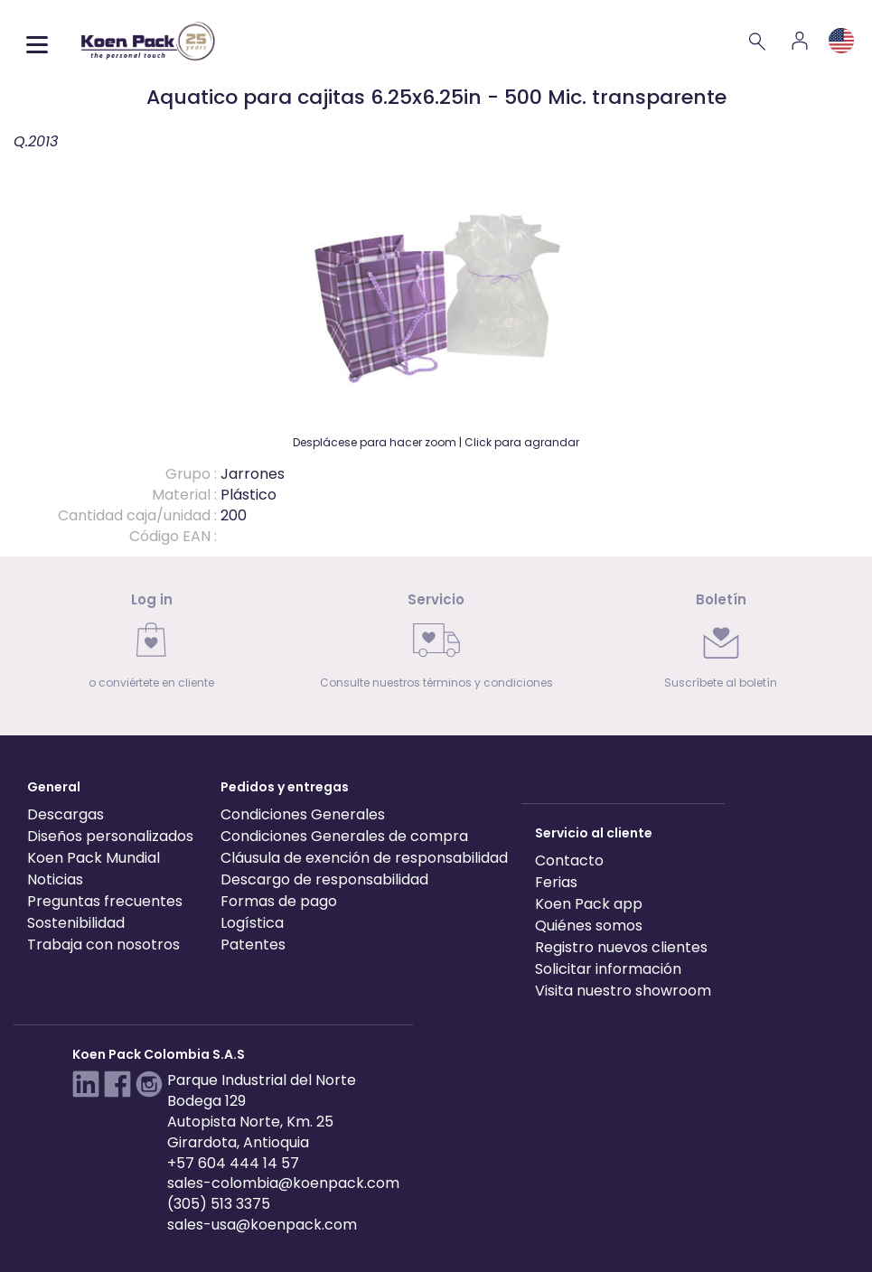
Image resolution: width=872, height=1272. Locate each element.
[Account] (799, 40)
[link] (151, 646)
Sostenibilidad (76, 922)
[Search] (758, 40)
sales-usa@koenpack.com (262, 1224)
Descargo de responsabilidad (324, 879)
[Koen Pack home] (148, 41)
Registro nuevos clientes (621, 947)
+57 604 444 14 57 (233, 1163)
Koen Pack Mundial (93, 857)
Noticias (55, 879)
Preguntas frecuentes (105, 901)
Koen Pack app (588, 903)
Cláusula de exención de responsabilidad (364, 857)
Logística (252, 922)
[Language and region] (841, 40)
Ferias (556, 882)
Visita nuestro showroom (623, 990)
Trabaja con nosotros (103, 944)
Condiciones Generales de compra (344, 836)
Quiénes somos (588, 925)
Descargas (65, 814)
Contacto (569, 860)
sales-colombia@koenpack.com (283, 1183)
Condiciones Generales (302, 814)
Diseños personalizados (110, 836)
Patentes (253, 944)
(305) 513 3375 (218, 1203)
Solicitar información (608, 969)
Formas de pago (278, 901)
